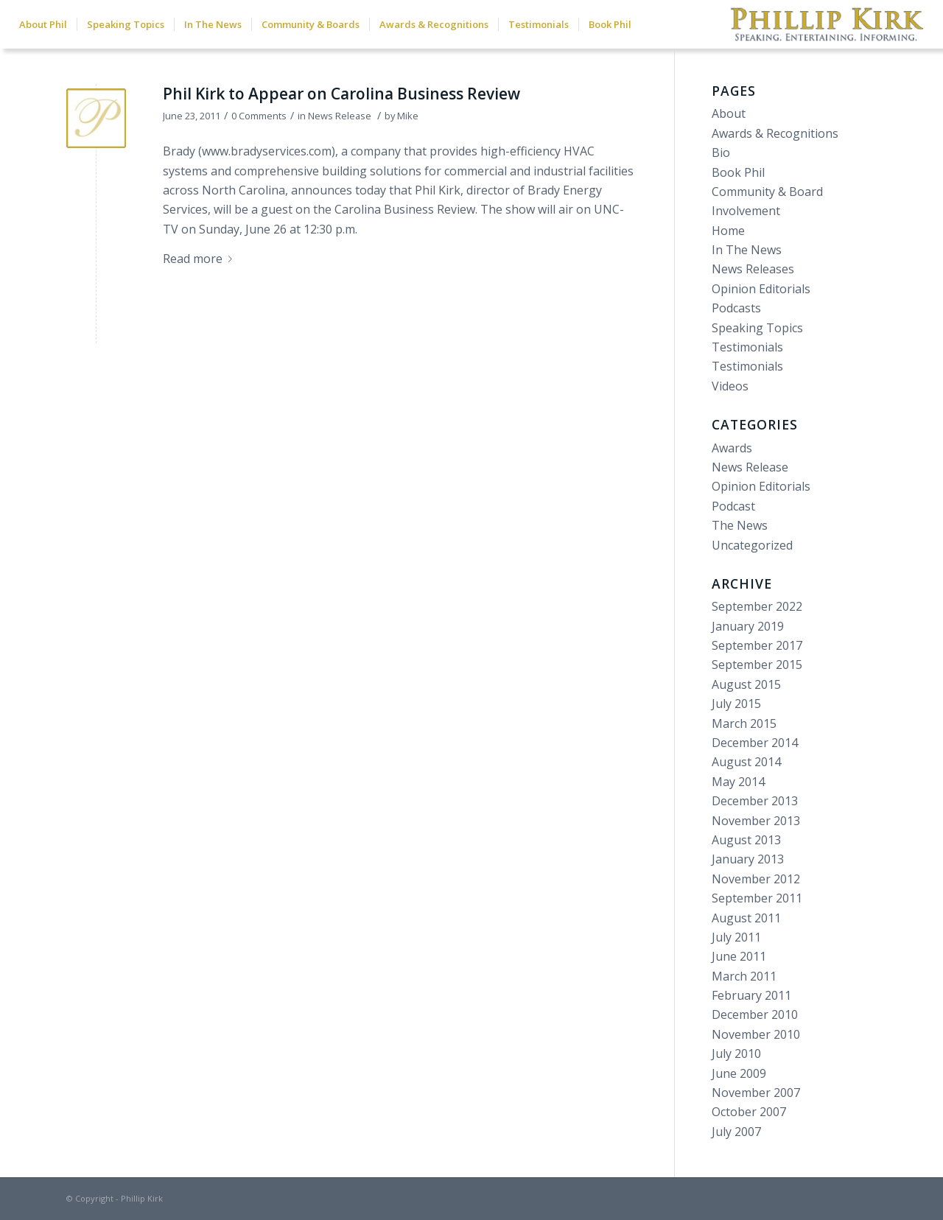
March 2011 (744, 976)
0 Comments (259, 115)
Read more (200, 258)
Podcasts (736, 308)
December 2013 (755, 801)
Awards (732, 448)
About (729, 113)
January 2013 (748, 859)
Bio (721, 152)
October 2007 (749, 1112)
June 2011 (739, 956)
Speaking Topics (757, 328)
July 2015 (736, 703)
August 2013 (746, 840)
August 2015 (746, 684)
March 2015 (744, 723)
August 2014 (746, 762)
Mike (407, 115)
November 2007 (756, 1092)
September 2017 (757, 645)
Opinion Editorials (761, 289)
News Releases (753, 269)
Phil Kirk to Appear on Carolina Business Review (341, 93)
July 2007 (736, 1131)
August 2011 (746, 918)
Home (728, 230)
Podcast (733, 506)
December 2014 (755, 743)
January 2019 (748, 626)
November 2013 (756, 821)
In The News (747, 250)
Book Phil (738, 172)
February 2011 (751, 995)
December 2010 (755, 1014)
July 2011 (736, 937)
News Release (339, 115)
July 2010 (736, 1053)
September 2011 (757, 898)
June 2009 (739, 1073)
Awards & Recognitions (775, 133)
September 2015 (757, 664)
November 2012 (756, 879)
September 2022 (757, 606)
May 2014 (738, 782)
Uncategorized (752, 545)
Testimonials (747, 347)
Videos (730, 386)
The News (740, 525)
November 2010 (756, 1034)
